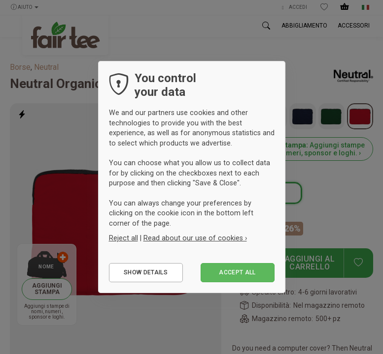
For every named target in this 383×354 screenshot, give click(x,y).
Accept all (237, 272)
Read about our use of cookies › (195, 238)
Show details (146, 272)
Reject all (123, 238)
